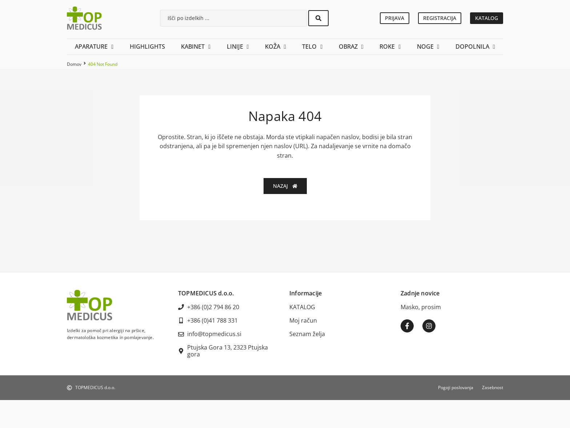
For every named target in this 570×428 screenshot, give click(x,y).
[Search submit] (318, 18)
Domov (74, 64)
